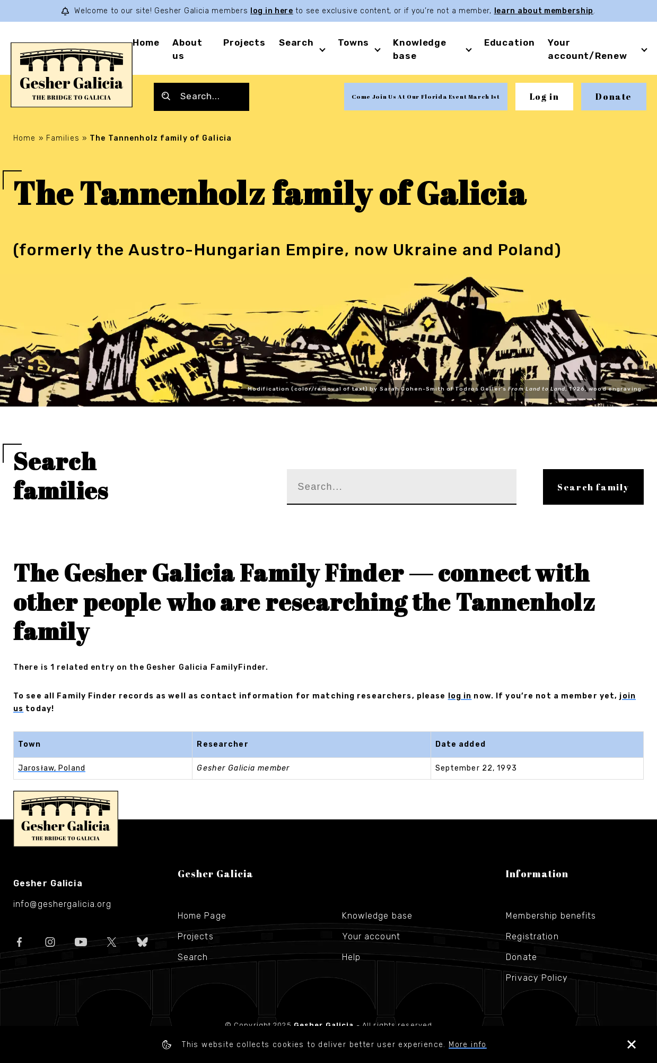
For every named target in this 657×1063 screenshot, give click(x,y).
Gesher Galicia (65, 819)
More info (468, 1044)
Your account (371, 936)
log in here (271, 10)
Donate (613, 96)
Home (146, 42)
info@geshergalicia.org (62, 904)
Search (296, 42)
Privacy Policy (537, 978)
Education (509, 42)
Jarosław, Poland (51, 768)
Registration (532, 936)
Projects (244, 42)
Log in (544, 96)
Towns (353, 42)
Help (351, 957)
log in (460, 696)
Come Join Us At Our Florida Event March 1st (426, 96)
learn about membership (543, 10)
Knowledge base (377, 916)
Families (63, 138)
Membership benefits (551, 916)
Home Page (202, 916)
